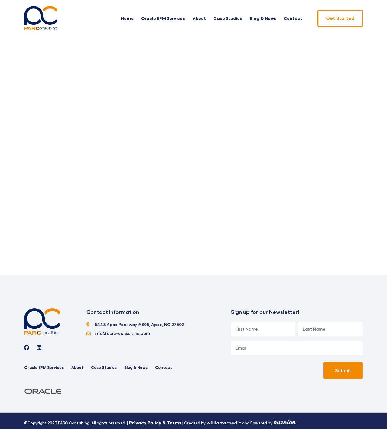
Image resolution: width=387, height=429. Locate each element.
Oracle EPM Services (163, 18)
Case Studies (227, 18)
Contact (293, 18)
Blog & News (263, 18)
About (199, 18)
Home (127, 18)
